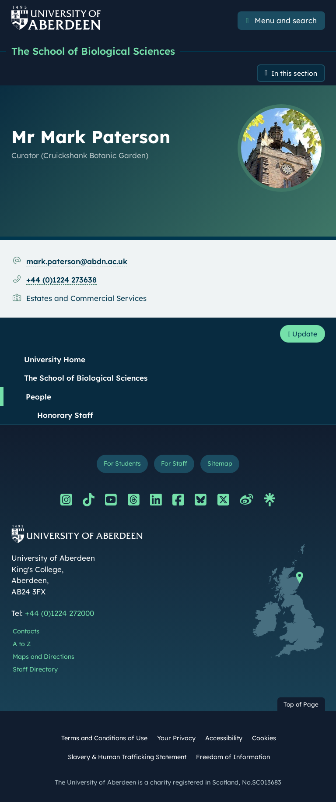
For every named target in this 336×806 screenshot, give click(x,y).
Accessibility (223, 742)
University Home (54, 361)
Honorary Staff (65, 417)
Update (300, 335)
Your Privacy (176, 742)
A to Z (22, 648)
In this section (291, 74)
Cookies (264, 742)
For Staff (175, 467)
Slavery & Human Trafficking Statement (127, 761)
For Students (119, 467)
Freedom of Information (233, 761)
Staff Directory (35, 673)
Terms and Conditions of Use (104, 742)
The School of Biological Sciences (98, 51)
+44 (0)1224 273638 (61, 281)
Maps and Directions (43, 661)
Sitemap (223, 467)
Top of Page (301, 708)
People (38, 398)
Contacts (26, 635)
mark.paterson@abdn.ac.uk (76, 262)
